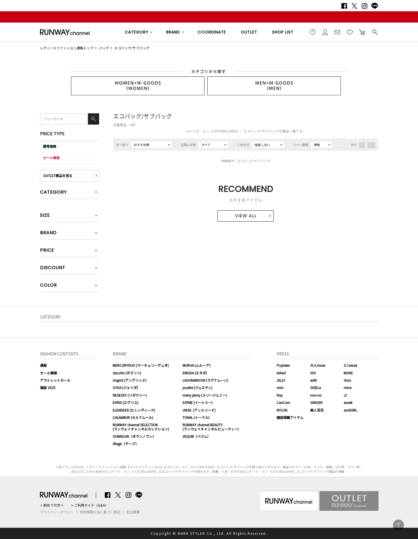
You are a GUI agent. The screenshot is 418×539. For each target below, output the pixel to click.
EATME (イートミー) (198, 402)
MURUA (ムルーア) (196, 365)
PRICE (47, 250)
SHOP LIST (283, 32)
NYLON (282, 410)
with (313, 380)
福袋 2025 (47, 387)
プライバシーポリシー (57, 512)
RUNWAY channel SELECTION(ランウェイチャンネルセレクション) (141, 426)
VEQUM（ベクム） (196, 436)
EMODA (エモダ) (195, 372)
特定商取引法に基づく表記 (100, 512)
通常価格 (49, 146)
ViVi (313, 372)
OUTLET (249, 32)
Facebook (344, 6)
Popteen (283, 365)
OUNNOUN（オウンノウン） (134, 436)
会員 (325, 31)
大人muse (317, 365)
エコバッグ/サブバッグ (132, 47)
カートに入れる (362, 31)
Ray (280, 395)
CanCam (283, 402)
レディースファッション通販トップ (67, 47)
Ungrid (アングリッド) (129, 380)
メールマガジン (337, 31)
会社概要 (133, 512)
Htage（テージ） (126, 443)
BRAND (173, 32)
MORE (348, 372)
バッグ (104, 47)
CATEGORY (136, 32)
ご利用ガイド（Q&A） (91, 505)
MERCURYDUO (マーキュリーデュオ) (141, 365)
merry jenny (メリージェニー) (205, 395)
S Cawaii (350, 365)
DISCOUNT (52, 268)
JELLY (281, 380)
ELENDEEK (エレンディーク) (134, 410)
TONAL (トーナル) (196, 417)
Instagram (364, 6)
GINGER (316, 402)
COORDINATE (212, 32)
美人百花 (317, 410)
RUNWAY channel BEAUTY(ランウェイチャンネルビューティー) (211, 426)
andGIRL (350, 410)
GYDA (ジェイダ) (125, 387)
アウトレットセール (55, 380)
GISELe (315, 387)
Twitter (354, 6)
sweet (348, 402)
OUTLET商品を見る (57, 175)
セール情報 (48, 372)
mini (280, 387)
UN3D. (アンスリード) (199, 410)
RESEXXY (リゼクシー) (130, 395)
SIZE (45, 215)
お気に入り (349, 31)
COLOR (48, 285)
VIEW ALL (246, 216)
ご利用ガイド (312, 31)
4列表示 (371, 145)
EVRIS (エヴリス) (125, 402)
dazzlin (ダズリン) (127, 372)
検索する (374, 31)
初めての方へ (53, 505)
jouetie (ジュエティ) (197, 387)
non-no (316, 395)
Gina (347, 380)
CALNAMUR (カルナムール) (133, 417)
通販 (43, 365)
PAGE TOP (398, 525)
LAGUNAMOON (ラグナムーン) (205, 380)
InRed (281, 372)
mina (348, 387)
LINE (374, 6)
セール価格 (51, 157)
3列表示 (362, 145)
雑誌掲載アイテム (290, 417)
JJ (345, 395)
